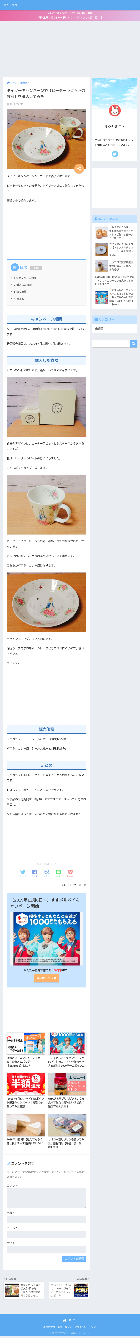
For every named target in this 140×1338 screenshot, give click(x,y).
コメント (12, 1186)
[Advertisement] (70, 48)
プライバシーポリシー (86, 1328)
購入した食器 (23, 284)
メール (12, 1229)
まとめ (19, 298)
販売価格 (20, 291)
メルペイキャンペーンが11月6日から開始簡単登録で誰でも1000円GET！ (65, 15)
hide (36, 268)
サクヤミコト (15, 5)
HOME (70, 1322)
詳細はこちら (46, 978)
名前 (10, 1214)
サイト (11, 1244)
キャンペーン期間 (25, 277)
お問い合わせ (65, 1328)
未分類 (82, 885)
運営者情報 (49, 1328)
